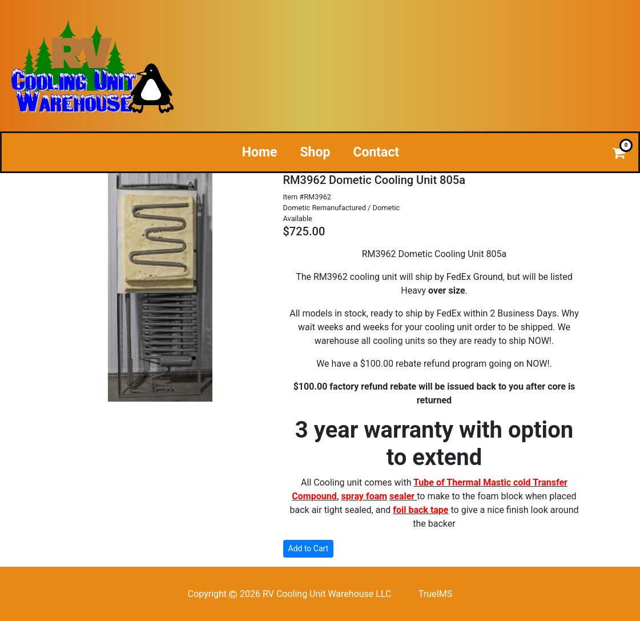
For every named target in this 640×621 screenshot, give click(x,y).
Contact (376, 152)
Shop (315, 152)
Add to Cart (308, 548)
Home (259, 152)
